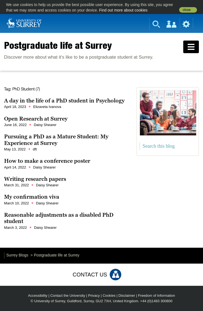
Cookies (109, 295)
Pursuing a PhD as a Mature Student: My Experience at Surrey (56, 139)
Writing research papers (35, 179)
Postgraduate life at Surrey (58, 45)
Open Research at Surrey (35, 119)
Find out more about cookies (123, 10)
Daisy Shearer (45, 125)
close (187, 10)
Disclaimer (127, 295)
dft (35, 149)
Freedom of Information (156, 295)
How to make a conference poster (47, 161)
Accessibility (37, 295)
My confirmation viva (31, 197)
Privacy (94, 295)
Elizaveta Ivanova (47, 107)
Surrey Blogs (17, 255)
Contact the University (67, 295)
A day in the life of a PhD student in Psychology (64, 101)
